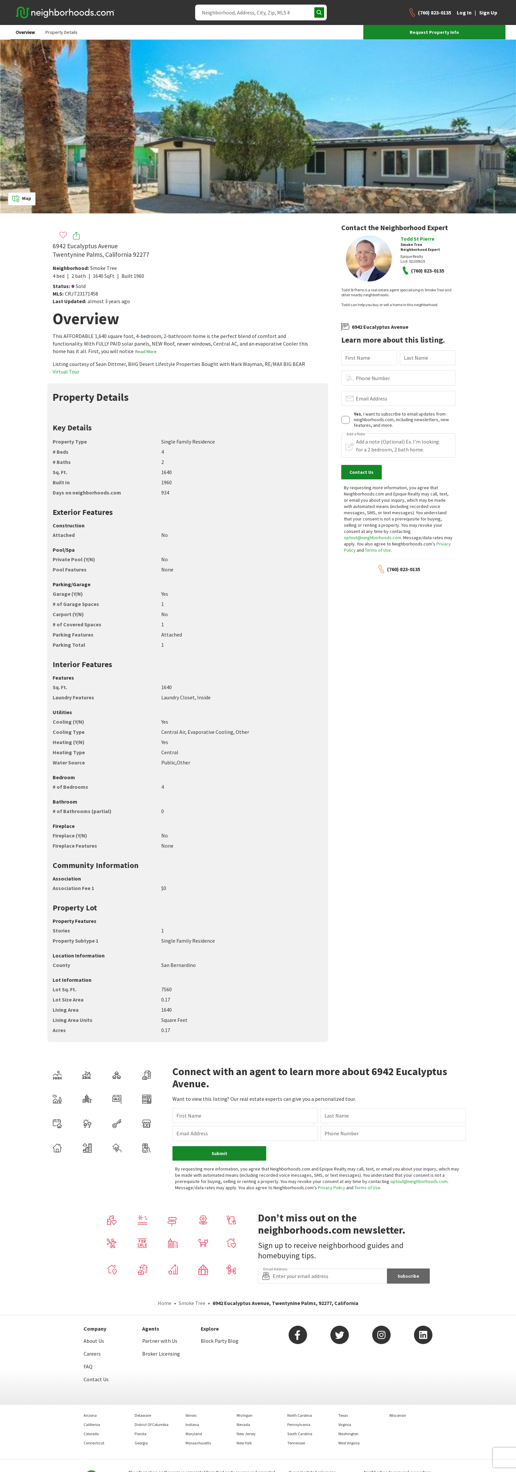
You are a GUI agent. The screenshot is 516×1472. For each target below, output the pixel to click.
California (92, 1406)
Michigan (244, 1396)
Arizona (90, 1396)
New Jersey (246, 1415)
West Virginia (349, 1424)
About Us (94, 1322)
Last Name (416, 357)
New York (244, 1424)
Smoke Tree (103, 268)
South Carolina (299, 1415)
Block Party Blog (220, 1322)
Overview (25, 32)
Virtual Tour (66, 371)
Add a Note (356, 434)
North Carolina (299, 1396)
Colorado (91, 1415)
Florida (140, 1415)
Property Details (61, 32)
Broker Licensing (161, 1335)
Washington (348, 1415)
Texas (343, 1396)
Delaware (143, 1396)
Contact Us (96, 1361)
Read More (146, 351)
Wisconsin (397, 1396)
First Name (357, 357)
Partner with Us (159, 1322)
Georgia (141, 1424)
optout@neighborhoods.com (372, 538)
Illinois (191, 1396)
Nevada (243, 1406)
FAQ (88, 1348)
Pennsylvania (298, 1406)
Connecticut (94, 1424)
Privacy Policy (314, 1169)
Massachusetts (198, 1424)
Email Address (371, 398)
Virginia (344, 1406)
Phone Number (373, 378)
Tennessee (296, 1424)
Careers (92, 1335)
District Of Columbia (151, 1406)
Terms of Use (378, 550)
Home (164, 1284)
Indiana (192, 1406)
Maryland (194, 1415)
